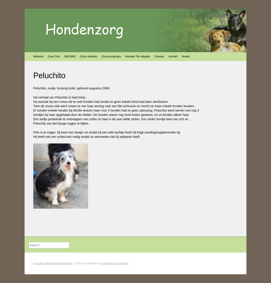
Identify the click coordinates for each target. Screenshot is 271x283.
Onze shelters (88, 56)
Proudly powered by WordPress (53, 263)
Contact (159, 56)
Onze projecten (111, 56)
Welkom (38, 56)
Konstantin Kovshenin (115, 263)
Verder (186, 56)
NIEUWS (69, 56)
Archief (173, 56)
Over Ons (54, 56)
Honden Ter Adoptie (137, 56)
